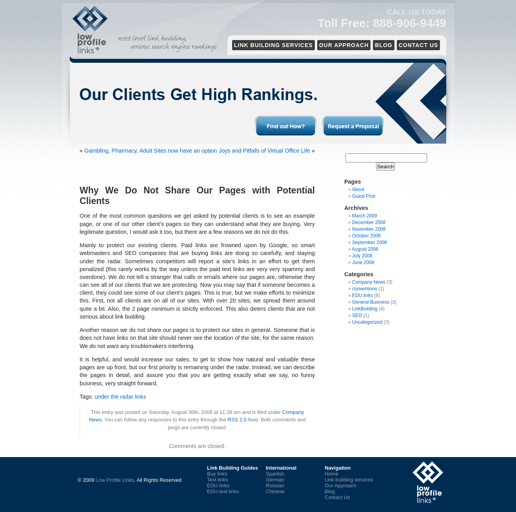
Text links (217, 480)
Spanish (275, 474)
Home (331, 474)
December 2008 (368, 222)
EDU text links (223, 491)
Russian (275, 485)
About (358, 189)
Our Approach (344, 45)
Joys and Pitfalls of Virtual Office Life (264, 151)
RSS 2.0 (237, 420)
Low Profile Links (115, 480)
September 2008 (369, 242)
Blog (383, 45)
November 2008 (368, 229)
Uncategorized (367, 322)
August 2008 (365, 249)
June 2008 (363, 262)
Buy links (217, 474)
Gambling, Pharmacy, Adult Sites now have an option (150, 151)
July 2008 (362, 256)
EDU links (362, 295)
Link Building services (273, 45)
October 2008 (366, 236)
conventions (364, 289)
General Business (370, 302)
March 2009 (364, 216)
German (275, 480)
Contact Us (418, 45)
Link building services (349, 480)
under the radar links (120, 397)
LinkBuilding (365, 309)
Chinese (275, 491)
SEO (357, 315)
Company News (368, 282)
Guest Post (363, 196)
